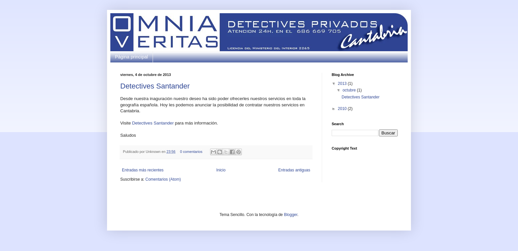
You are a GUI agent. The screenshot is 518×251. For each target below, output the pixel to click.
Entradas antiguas (294, 170)
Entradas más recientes (143, 170)
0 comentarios (191, 152)
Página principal (131, 56)
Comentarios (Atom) (163, 179)
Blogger (290, 214)
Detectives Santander (155, 86)
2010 (343, 108)
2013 (343, 83)
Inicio (221, 170)
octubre (350, 90)
